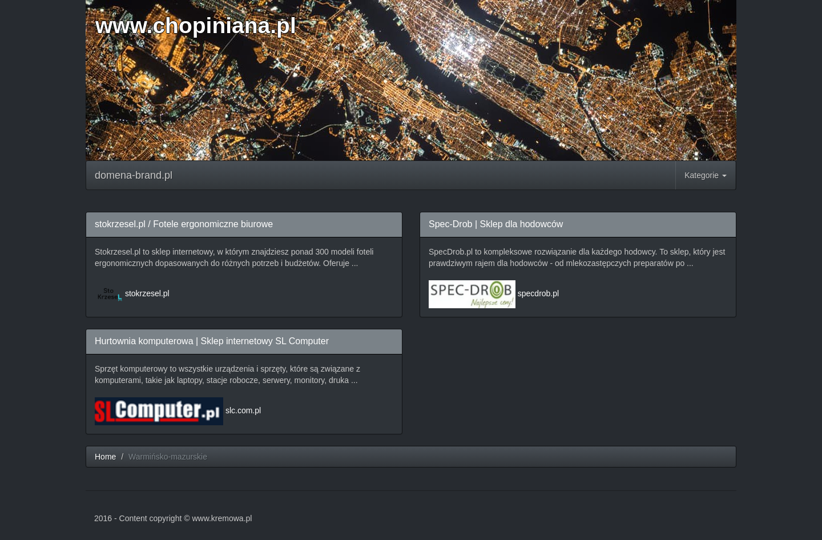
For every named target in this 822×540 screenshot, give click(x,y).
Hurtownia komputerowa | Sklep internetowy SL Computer (212, 341)
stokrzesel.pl (147, 293)
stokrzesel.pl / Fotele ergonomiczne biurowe (184, 224)
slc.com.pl (243, 410)
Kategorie (705, 175)
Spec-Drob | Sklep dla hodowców (496, 224)
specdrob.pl (538, 293)
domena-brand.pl (133, 175)
